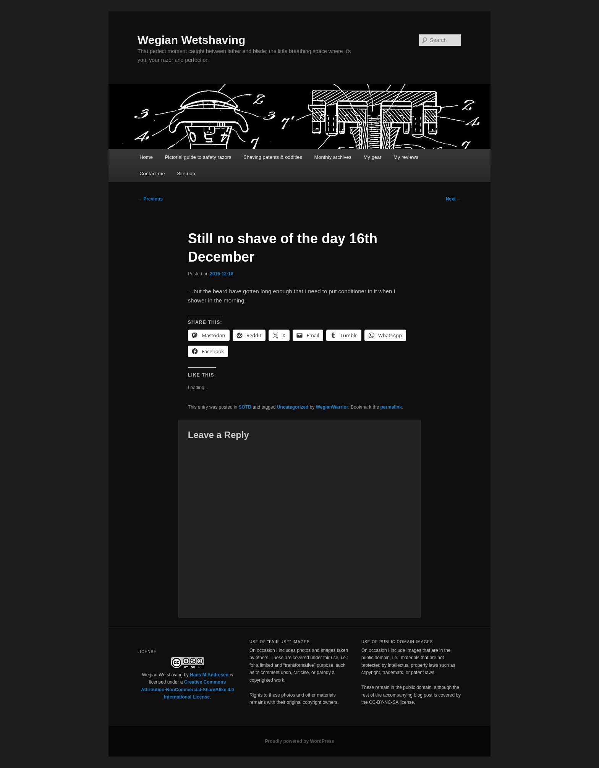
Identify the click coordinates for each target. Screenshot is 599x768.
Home (146, 157)
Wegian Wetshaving (191, 40)
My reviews (405, 157)
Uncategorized (293, 407)
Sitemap (186, 173)
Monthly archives (332, 157)
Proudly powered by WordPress (299, 741)
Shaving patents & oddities (272, 157)
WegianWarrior (332, 407)
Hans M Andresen (209, 674)
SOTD (245, 407)
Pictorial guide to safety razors (198, 157)
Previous (150, 199)
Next (453, 199)
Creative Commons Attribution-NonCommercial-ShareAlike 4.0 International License (187, 689)
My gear (373, 157)
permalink (391, 407)
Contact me (152, 173)
